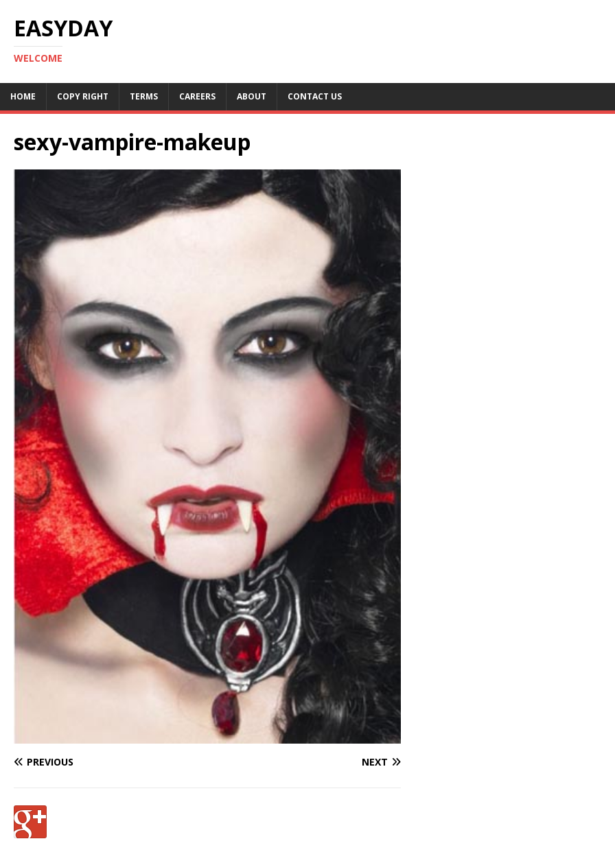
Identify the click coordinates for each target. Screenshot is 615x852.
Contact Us (315, 96)
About (251, 96)
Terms (144, 96)
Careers (197, 96)
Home (23, 96)
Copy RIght (82, 96)
